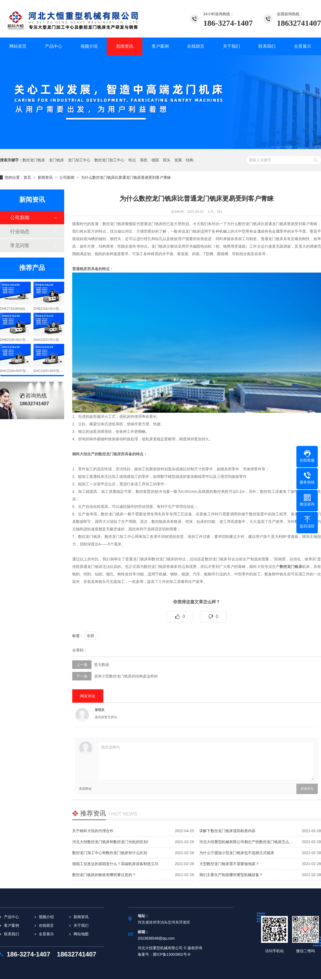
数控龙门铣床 (33, 160)
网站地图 (81, 934)
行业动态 (19, 231)
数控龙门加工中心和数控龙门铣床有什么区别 (109, 853)
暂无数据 (101, 664)
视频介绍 (46, 917)
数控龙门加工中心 (109, 160)
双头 (166, 160)
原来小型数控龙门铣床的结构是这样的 (126, 676)
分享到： (79, 650)
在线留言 (46, 925)
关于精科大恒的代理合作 (92, 831)
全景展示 (46, 934)
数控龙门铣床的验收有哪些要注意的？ (104, 875)
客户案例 (11, 925)
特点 (132, 160)
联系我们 (11, 934)
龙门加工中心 (79, 160)
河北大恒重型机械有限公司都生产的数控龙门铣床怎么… (246, 842)
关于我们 (81, 925)
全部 (90, 636)
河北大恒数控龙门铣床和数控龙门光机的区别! (110, 842)
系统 (143, 160)
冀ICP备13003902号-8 (171, 954)
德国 (155, 160)
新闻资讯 (45, 177)
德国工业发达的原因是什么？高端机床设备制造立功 (115, 864)
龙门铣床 (56, 160)
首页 (27, 177)
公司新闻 (66, 177)
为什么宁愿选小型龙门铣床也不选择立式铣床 (236, 853)
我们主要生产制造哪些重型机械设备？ (231, 875)
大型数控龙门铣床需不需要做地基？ (229, 864)
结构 (189, 160)
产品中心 (11, 917)
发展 (178, 160)
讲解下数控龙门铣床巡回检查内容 (227, 831)
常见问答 (19, 245)
